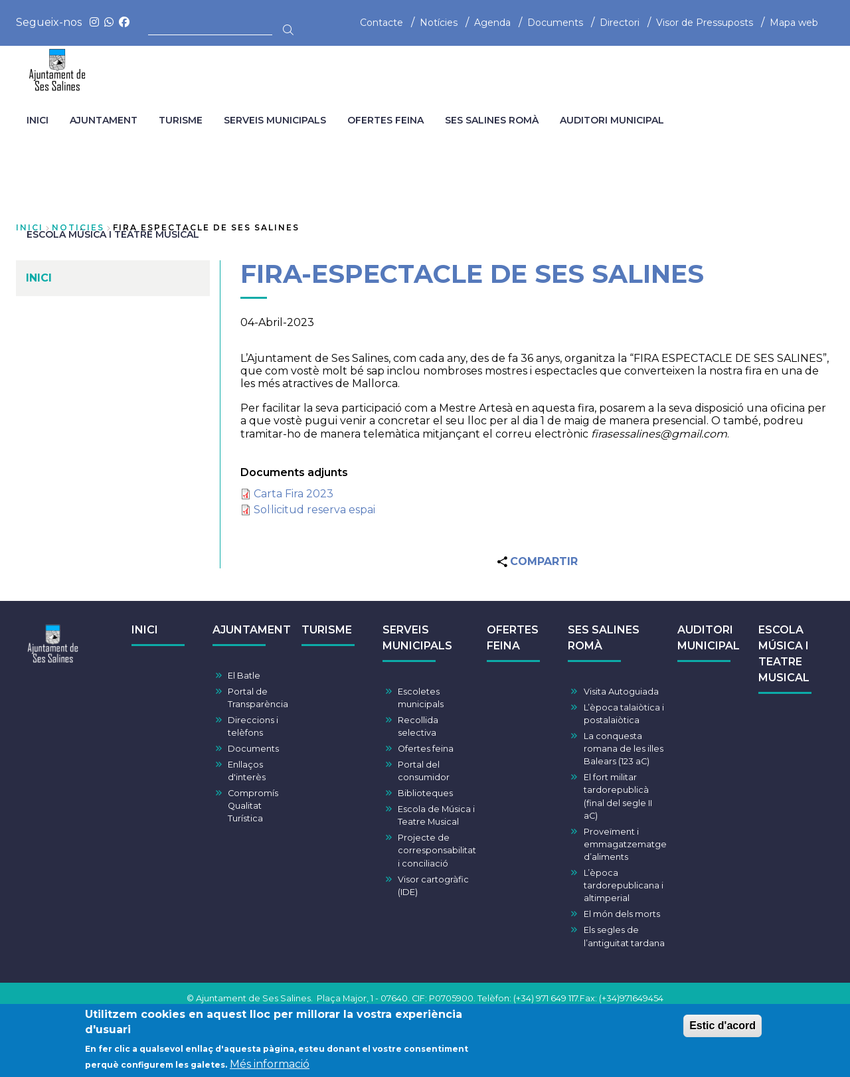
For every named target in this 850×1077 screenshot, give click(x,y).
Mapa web (794, 23)
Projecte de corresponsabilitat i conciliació (437, 850)
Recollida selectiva (418, 726)
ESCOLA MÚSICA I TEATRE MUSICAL (783, 653)
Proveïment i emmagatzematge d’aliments (625, 844)
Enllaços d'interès (247, 771)
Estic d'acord (722, 1029)
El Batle (244, 676)
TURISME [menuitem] (181, 120)
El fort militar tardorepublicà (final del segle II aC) (618, 796)
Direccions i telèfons (253, 726)
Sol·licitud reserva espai (314, 509)
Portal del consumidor (424, 771)
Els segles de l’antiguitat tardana (624, 936)
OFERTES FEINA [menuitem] (385, 120)
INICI (144, 629)
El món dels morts (622, 914)
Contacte (381, 23)
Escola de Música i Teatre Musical (436, 815)
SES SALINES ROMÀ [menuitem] (492, 120)
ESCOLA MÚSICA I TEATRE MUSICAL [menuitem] (113, 234)
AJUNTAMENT (251, 629)
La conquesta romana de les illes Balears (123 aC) (623, 748)
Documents (555, 23)
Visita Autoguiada (621, 692)
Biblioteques (425, 793)
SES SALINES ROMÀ (603, 637)
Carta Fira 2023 (293, 493)
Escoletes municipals (421, 698)
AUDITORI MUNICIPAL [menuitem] (612, 120)
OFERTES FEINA (513, 637)
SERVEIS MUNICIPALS (417, 637)
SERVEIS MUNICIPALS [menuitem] (275, 120)
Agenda (492, 23)
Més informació (269, 1068)
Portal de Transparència (258, 698)
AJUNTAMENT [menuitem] (103, 120)
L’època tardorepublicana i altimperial (623, 885)
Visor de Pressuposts (704, 23)
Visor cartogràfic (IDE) (433, 885)
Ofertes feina (426, 749)
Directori (619, 23)
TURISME (326, 629)
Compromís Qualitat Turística (253, 805)
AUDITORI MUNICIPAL (708, 637)
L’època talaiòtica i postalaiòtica (624, 714)
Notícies (439, 23)
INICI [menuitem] (37, 120)
